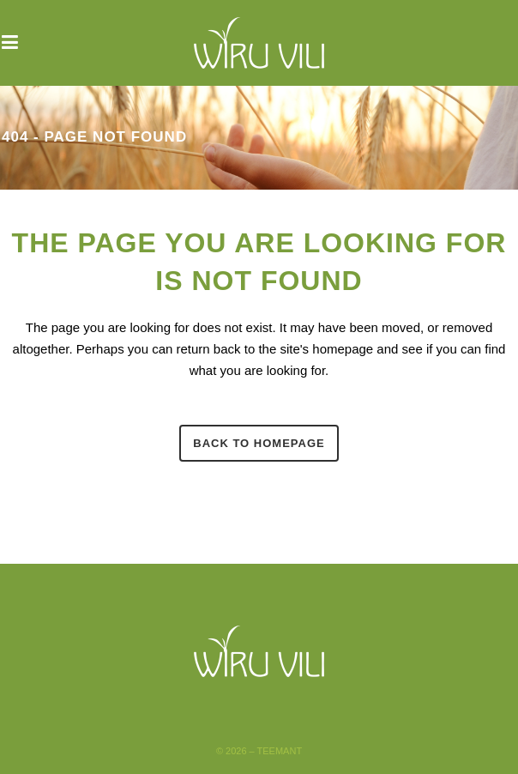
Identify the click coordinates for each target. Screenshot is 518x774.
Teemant (280, 751)
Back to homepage (258, 443)
